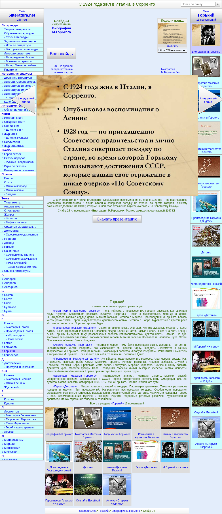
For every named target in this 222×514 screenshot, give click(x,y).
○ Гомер (7, 343)
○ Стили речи (11, 210)
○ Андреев (9, 283)
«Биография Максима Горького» (75, 375)
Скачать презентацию (117, 219)
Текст (5, 198)
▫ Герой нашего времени (19, 427)
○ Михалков (9, 452)
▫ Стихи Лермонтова (16, 423)
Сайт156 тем (22, 15)
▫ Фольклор (11, 218)
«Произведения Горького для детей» (76, 358)
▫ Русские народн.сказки (19, 162)
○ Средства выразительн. (19, 226)
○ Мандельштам (12, 439)
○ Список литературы (16, 270)
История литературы (17, 73)
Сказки (6, 150)
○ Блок (6, 303)
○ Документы (10, 230)
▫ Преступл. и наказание (19, 367)
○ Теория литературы (16, 29)
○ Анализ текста (12, 206)
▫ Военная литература (18, 61)
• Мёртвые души (15, 335)
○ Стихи (7, 182)
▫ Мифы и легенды (15, 222)
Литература (10, 25)
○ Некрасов (9, 460)
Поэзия (7, 174)
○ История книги (12, 117)
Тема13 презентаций (206, 15)
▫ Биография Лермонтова (20, 415)
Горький (104, 510)
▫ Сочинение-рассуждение (20, 258)
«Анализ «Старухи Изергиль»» (72, 344)
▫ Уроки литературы (16, 37)
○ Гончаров (9, 347)
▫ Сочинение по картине (19, 254)
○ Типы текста (11, 202)
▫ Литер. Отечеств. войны (20, 65)
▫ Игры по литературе (17, 45)
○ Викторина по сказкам (18, 170)
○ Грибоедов (10, 355)
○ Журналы (9, 134)
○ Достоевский (11, 363)
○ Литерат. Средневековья (19, 81)
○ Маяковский (11, 447)
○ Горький (8, 351)
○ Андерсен (9, 279)
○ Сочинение (10, 251)
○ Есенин (8, 375)
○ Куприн (8, 403)
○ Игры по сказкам (14, 166)
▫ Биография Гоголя (16, 327)
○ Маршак (8, 443)
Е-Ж (4, 371)
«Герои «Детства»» (65, 386)
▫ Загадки (10, 194)
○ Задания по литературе (19, 41)
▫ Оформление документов (21, 234)
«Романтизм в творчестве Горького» (76, 310)
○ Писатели (9, 69)
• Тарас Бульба (14, 339)
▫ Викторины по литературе (21, 49)
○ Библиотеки (11, 142)
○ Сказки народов (13, 158)
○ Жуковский (10, 387)
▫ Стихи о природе (15, 186)
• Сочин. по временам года (21, 267)
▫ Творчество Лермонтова (20, 419)
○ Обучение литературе (18, 33)
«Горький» (118, 403)
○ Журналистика (13, 146)
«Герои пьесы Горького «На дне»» (74, 327)
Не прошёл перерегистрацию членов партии (61, 69)
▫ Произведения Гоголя (18, 331)
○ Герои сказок (11, 154)
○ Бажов (7, 295)
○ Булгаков (9, 307)
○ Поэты (7, 178)
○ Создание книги (13, 121)
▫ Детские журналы (16, 137)
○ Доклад (8, 242)
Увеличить (172, 44)
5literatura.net (87, 510)
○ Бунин (7, 311)
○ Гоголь (7, 323)
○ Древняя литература (17, 77)
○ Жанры (8, 214)
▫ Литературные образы (19, 57)
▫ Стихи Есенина (14, 383)
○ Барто (7, 299)
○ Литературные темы (16, 53)
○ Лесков (8, 431)
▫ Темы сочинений (15, 262)
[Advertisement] (116, 42)
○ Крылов (8, 399)
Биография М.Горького (61, 30)
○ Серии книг (10, 125)
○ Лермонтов (10, 411)
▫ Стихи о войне (14, 190)
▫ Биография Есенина (17, 379)
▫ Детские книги (13, 129)
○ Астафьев (9, 287)
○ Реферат (9, 238)
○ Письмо (8, 246)
